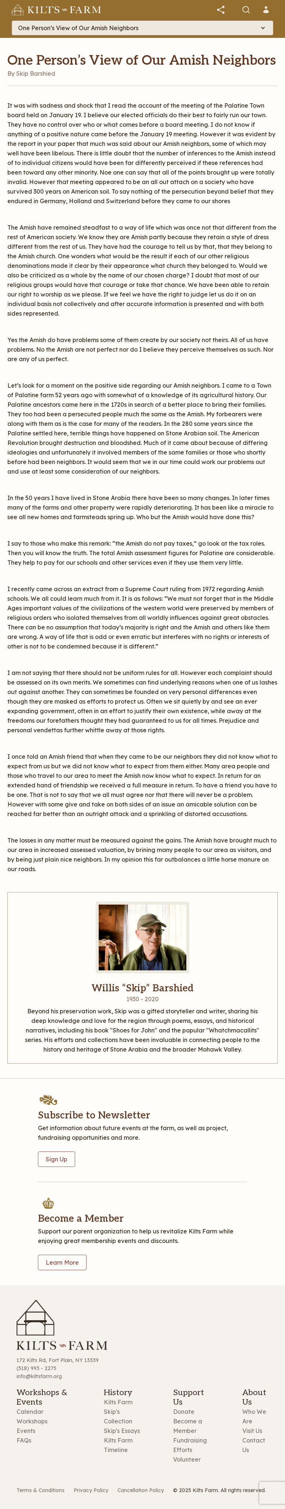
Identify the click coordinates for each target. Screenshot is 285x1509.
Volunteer (187, 1459)
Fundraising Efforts (190, 1445)
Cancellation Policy (140, 1490)
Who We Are (254, 1416)
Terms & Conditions (40, 1490)
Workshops (32, 1421)
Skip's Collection (118, 1416)
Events (26, 1430)
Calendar (30, 1411)
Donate (183, 1411)
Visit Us (252, 1430)
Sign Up (56, 1159)
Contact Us (253, 1445)
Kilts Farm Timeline (118, 1445)
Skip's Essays (122, 1430)
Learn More (62, 1262)
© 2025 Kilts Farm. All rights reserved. (219, 1490)
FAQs (24, 1440)
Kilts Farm (118, 1402)
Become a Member (187, 1426)
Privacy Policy (91, 1490)
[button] (221, 10)
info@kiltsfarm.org (39, 1376)
